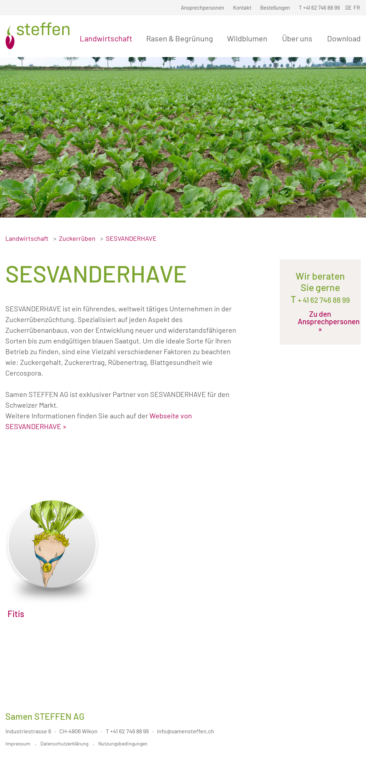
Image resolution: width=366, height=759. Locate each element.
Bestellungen (275, 7)
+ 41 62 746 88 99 (323, 299)
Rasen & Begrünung (181, 38)
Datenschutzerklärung (64, 743)
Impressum (17, 743)
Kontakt (242, 7)
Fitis (16, 613)
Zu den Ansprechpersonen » (321, 321)
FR (356, 7)
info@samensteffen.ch (185, 731)
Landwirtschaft (107, 38)
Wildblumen (248, 38)
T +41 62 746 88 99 (127, 731)
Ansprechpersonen (202, 7)
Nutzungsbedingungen (123, 743)
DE (348, 7)
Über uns (298, 38)
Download (344, 38)
